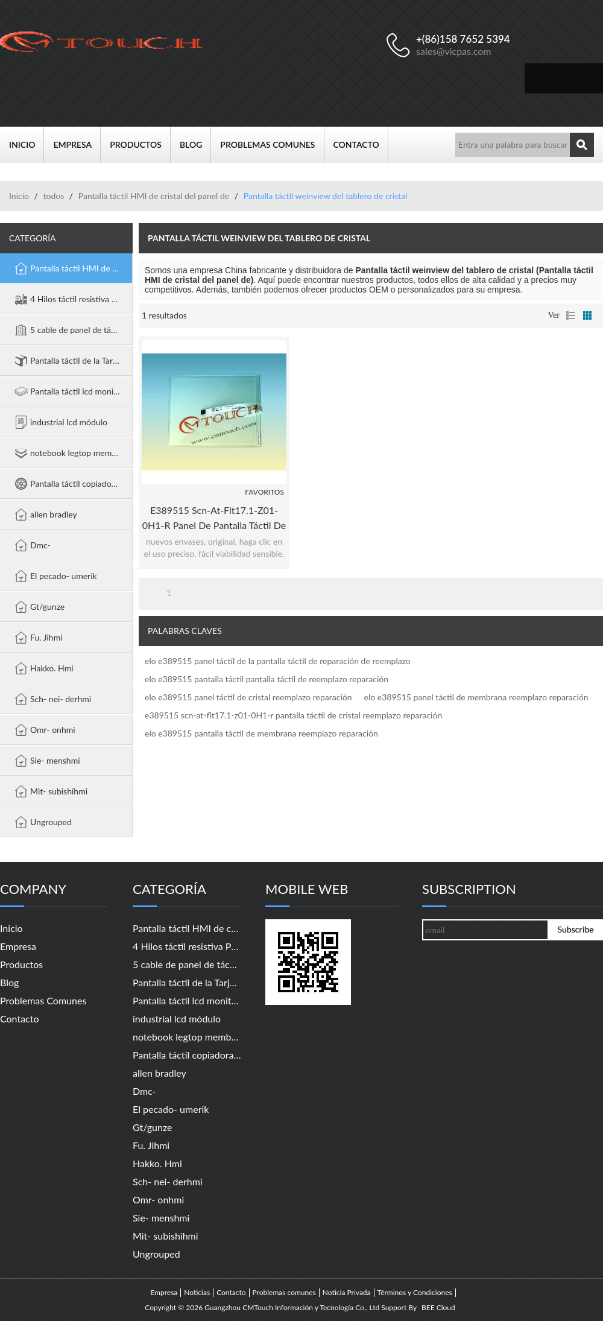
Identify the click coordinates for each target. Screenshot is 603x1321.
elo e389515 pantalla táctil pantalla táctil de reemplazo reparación (266, 679)
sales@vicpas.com (453, 51)
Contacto (360, 145)
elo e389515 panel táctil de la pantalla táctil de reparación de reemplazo (278, 661)
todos (53, 196)
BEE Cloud (438, 1308)
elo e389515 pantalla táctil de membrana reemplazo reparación (261, 733)
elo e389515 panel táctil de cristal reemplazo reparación (248, 697)
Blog (195, 145)
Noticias (197, 1292)
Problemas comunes (272, 145)
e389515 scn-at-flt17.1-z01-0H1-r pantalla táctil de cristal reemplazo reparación (293, 715)
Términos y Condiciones (414, 1292)
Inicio (26, 145)
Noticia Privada (347, 1292)
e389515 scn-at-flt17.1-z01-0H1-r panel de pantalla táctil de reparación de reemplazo (214, 518)
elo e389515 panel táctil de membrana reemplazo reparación (476, 697)
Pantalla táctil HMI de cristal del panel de (153, 196)
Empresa (77, 145)
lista (570, 315)
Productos (140, 145)
